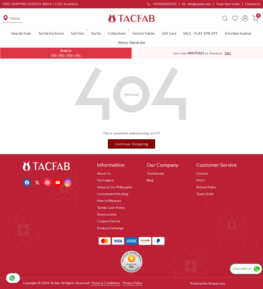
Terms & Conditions (105, 283)
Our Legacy (105, 180)
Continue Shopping (131, 144)
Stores (11, 18)
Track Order (205, 194)
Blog (150, 180)
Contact (202, 173)
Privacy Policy (132, 283)
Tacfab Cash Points (111, 207)
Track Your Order (228, 4)
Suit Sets (79, 33)
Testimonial (155, 173)
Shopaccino (216, 283)
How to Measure (109, 201)
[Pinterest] (48, 182)
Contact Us (252, 4)
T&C (227, 53)
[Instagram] (68, 182)
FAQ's (200, 180)
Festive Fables (144, 33)
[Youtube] (58, 182)
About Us (104, 173)
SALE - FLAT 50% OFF (200, 33)
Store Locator (107, 214)
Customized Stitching (112, 194)
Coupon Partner (108, 221)
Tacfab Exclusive (51, 33)
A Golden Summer (238, 33)
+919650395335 (162, 4)
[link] (225, 18)
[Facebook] (27, 182)
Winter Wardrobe (131, 42)
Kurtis (96, 33)
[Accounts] (245, 18)
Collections (118, 33)
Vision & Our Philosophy (114, 187)
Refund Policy (206, 187)
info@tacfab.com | (199, 4)
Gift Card (169, 33)
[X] (38, 182)
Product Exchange (110, 228)
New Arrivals (21, 33)
